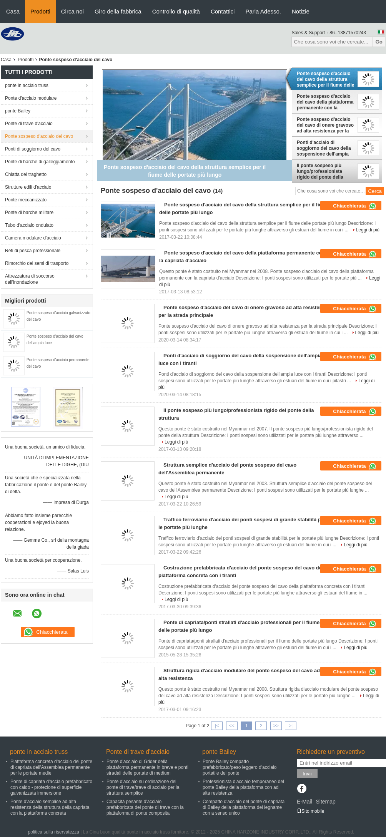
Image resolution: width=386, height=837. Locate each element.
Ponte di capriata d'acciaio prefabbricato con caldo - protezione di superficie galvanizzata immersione (51, 787)
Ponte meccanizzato (26, 200)
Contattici (223, 11)
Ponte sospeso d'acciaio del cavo (39, 136)
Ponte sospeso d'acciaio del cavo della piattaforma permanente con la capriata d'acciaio (325, 102)
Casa (13, 11)
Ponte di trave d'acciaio (29, 123)
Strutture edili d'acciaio (28, 187)
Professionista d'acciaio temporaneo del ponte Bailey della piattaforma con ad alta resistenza (243, 787)
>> (276, 725)
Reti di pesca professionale (32, 250)
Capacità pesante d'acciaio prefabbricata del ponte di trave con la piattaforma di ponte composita (145, 807)
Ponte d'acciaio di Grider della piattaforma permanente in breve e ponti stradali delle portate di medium (147, 767)
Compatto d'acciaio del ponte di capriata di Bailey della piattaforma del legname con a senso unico (244, 807)
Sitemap (325, 801)
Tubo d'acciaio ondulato (29, 225)
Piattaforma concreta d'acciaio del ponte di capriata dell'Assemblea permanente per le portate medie (51, 767)
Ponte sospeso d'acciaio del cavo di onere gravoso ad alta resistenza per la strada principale (325, 125)
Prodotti (40, 11)
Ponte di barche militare (29, 212)
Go (379, 42)
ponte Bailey (17, 111)
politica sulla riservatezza (53, 832)
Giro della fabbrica (118, 11)
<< (232, 725)
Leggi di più (367, 230)
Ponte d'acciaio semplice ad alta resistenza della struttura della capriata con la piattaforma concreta (49, 807)
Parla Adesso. (263, 11)
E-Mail (304, 801)
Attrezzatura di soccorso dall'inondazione (30, 279)
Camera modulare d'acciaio (33, 238)
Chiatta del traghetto (26, 174)
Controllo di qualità (176, 11)
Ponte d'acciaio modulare (31, 98)
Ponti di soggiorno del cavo (32, 149)
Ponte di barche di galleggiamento (40, 161)
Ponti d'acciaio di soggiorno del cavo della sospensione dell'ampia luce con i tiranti (324, 148)
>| (291, 725)
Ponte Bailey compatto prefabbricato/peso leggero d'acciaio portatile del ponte (239, 767)
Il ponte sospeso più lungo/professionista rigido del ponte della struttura (320, 171)
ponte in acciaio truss (26, 85)
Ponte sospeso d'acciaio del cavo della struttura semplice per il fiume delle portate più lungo (325, 79)
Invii (307, 774)
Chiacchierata (354, 206)
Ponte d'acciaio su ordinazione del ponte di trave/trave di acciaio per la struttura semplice (142, 787)
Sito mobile (310, 811)
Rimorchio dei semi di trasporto (36, 263)
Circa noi (72, 11)
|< (217, 725)
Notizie (300, 11)
